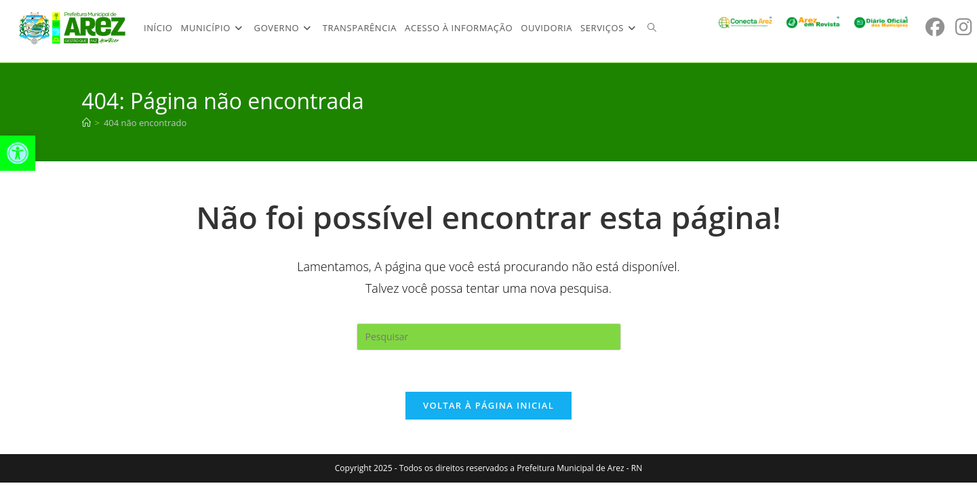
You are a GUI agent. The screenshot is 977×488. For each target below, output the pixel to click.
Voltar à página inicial (488, 405)
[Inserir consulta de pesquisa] (489, 336)
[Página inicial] (86, 123)
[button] (17, 153)
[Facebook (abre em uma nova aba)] (935, 27)
